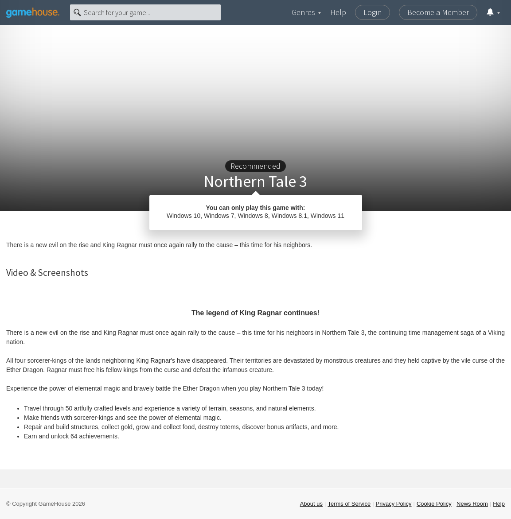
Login (372, 12)
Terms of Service (349, 503)
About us (311, 503)
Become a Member (438, 12)
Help (338, 12)
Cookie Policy (434, 503)
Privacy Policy (394, 503)
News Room (472, 503)
